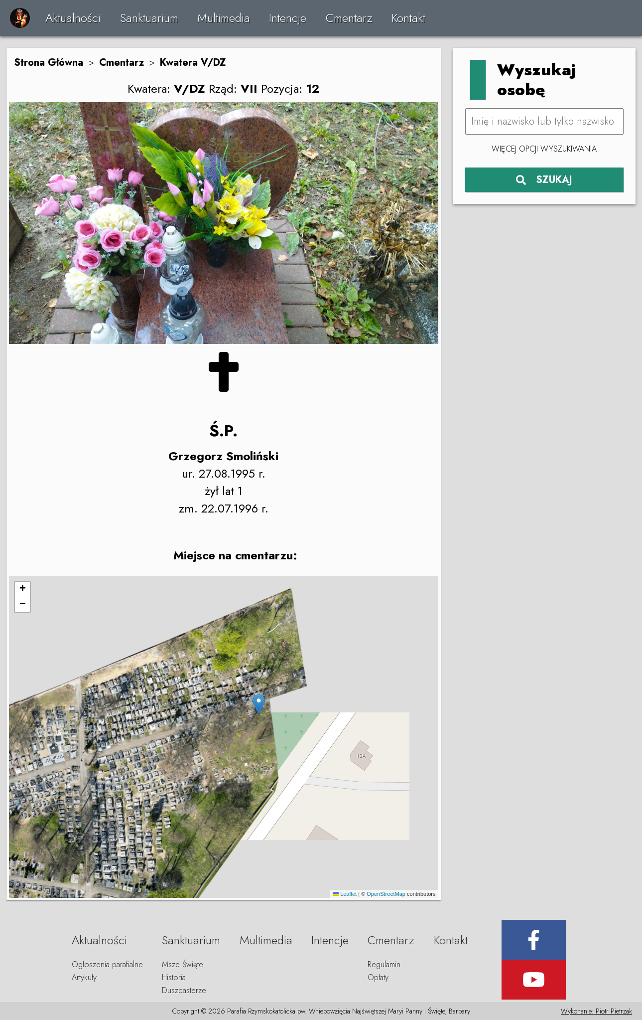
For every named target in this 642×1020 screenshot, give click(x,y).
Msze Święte (182, 964)
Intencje (287, 17)
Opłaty (378, 977)
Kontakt (408, 17)
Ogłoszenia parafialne (107, 964)
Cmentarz (349, 17)
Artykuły (84, 977)
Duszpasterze (184, 990)
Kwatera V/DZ (193, 62)
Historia (174, 977)
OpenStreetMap (386, 894)
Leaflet (345, 894)
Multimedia (223, 17)
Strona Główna (48, 62)
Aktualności (73, 17)
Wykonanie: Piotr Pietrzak (596, 1011)
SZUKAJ (544, 179)
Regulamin (384, 964)
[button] (259, 704)
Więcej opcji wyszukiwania (544, 149)
